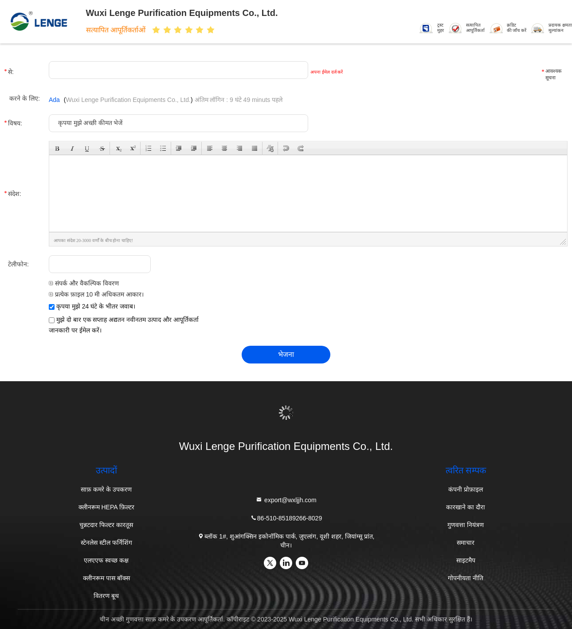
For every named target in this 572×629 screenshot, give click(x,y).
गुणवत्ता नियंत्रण (465, 524)
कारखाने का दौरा (465, 507)
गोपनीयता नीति (465, 578)
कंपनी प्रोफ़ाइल (465, 489)
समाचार (465, 542)
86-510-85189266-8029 (286, 518)
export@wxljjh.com (286, 500)
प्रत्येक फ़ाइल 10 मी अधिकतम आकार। (96, 294)
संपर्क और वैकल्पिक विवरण (84, 283)
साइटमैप (465, 560)
